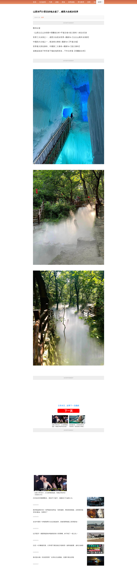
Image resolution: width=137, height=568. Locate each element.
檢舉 (42, 17)
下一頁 (68, 410)
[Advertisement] (68, 391)
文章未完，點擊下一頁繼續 (68, 406)
